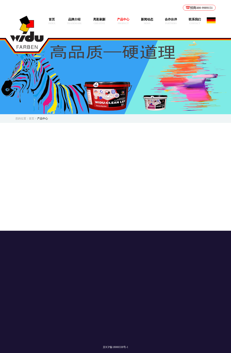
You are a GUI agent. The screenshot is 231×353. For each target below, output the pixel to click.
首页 (31, 118)
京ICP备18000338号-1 (115, 347)
